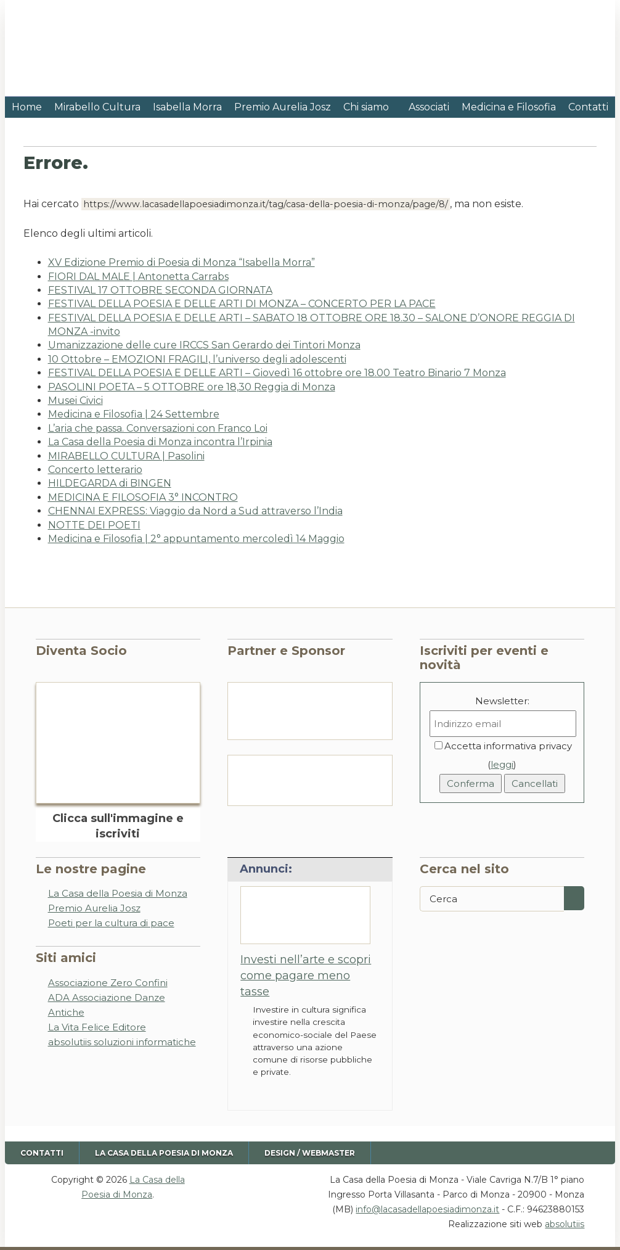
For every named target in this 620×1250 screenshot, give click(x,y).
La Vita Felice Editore (97, 1027)
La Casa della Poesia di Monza (117, 893)
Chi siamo (366, 107)
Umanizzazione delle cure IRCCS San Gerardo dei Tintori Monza (204, 345)
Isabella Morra (187, 107)
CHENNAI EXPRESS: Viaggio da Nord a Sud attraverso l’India (195, 511)
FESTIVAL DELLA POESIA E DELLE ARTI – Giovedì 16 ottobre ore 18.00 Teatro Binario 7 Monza (277, 373)
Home (27, 107)
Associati (429, 107)
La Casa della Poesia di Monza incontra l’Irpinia (160, 442)
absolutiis (564, 1224)
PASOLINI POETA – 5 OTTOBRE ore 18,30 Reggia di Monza (191, 387)
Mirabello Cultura (97, 107)
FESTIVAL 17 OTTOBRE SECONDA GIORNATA (160, 290)
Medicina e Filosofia (509, 107)
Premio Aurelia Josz (282, 107)
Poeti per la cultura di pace (111, 923)
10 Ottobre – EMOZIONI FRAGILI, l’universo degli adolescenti (197, 359)
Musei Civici (75, 400)
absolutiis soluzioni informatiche (122, 1042)
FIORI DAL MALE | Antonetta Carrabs (138, 276)
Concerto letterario (95, 469)
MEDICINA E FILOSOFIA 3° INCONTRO (143, 497)
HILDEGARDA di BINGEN (109, 483)
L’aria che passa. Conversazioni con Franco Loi (157, 428)
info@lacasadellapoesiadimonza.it (427, 1209)
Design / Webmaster (309, 1152)
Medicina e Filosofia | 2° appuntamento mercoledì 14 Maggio (196, 539)
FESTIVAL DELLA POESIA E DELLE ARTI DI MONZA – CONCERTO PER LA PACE (242, 304)
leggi (502, 764)
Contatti (588, 107)
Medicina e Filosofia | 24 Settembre (133, 414)
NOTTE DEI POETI (94, 525)
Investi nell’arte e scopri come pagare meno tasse (305, 976)
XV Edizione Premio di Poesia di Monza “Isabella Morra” (181, 262)
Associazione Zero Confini (108, 983)
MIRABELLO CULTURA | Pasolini (126, 456)
